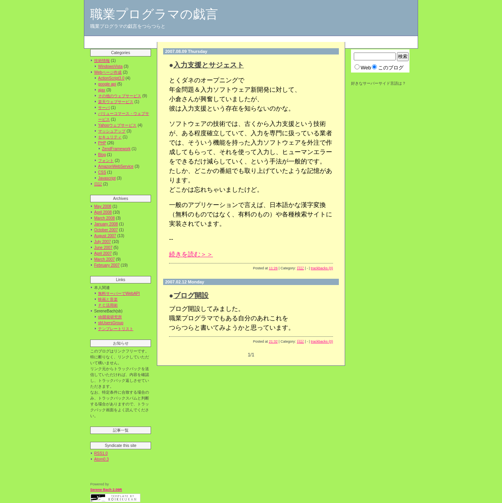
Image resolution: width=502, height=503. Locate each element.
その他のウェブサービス (119, 96)
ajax (101, 90)
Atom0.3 (101, 459)
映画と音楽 (108, 299)
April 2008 (103, 212)
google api (107, 84)
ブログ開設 (191, 296)
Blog (102, 155)
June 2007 (103, 247)
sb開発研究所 (110, 317)
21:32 (273, 341)
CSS (102, 172)
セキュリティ (110, 137)
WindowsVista (110, 66)
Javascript (107, 178)
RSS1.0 (100, 453)
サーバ (104, 107)
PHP (102, 143)
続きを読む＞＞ (191, 254)
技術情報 (102, 60)
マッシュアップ (112, 131)
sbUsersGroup (110, 323)
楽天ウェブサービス (115, 102)
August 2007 (105, 236)
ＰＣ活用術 (108, 305)
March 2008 (104, 218)
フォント (106, 160)
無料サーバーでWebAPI (119, 293)
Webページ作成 (108, 72)
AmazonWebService (115, 166)
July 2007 (102, 242)
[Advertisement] (227, 39)
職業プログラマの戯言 (154, 14)
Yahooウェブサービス (117, 125)
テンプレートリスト (115, 329)
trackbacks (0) (322, 268)
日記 (98, 184)
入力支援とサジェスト (208, 65)
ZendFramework (116, 149)
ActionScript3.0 (111, 78)
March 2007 (104, 259)
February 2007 (107, 265)
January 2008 (106, 224)
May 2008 (102, 206)
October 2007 (106, 230)
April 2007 (103, 253)
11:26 (273, 268)
